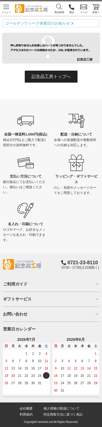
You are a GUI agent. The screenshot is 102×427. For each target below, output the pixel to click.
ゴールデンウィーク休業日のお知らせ (37, 23)
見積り (96, 9)
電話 (71, 9)
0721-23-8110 (82, 262)
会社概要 (26, 408)
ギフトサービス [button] (51, 299)
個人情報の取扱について (61, 408)
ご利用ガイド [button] (51, 284)
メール (84, 9)
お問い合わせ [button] (51, 314)
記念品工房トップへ (51, 76)
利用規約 (26, 414)
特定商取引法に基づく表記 (63, 414)
